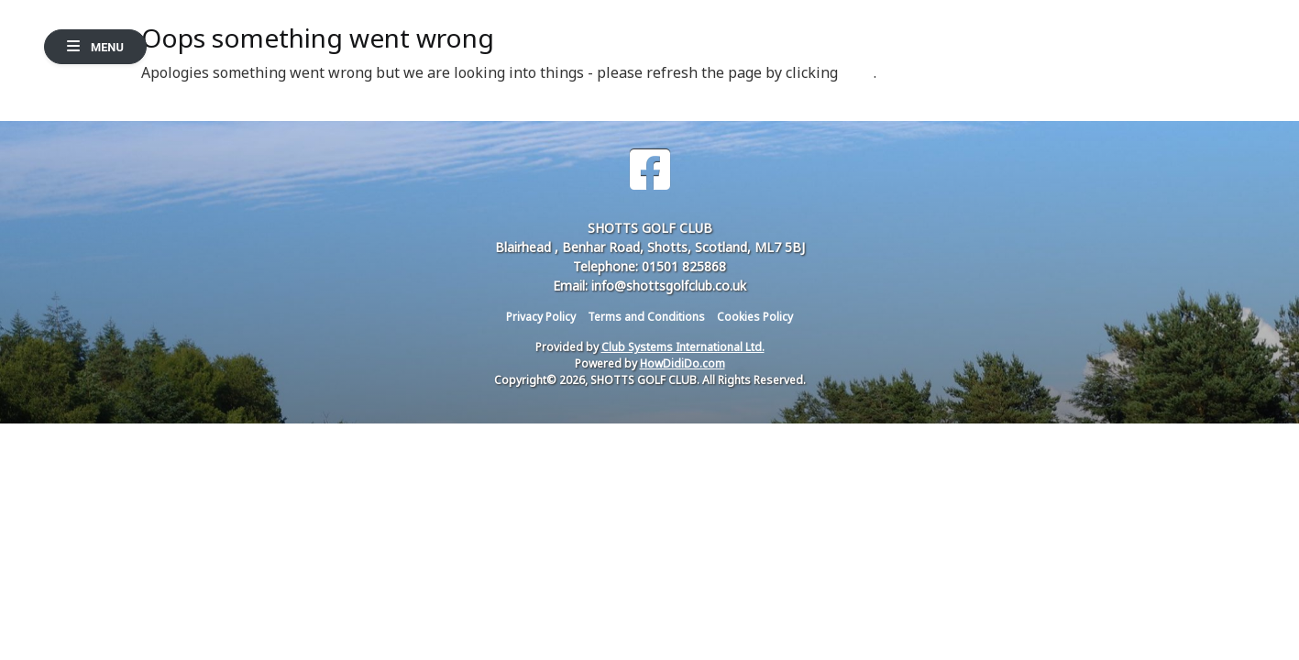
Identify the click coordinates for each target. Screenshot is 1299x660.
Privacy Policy (541, 316)
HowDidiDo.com (682, 363)
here (858, 72)
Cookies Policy (755, 316)
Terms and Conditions (646, 316)
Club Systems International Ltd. (683, 347)
